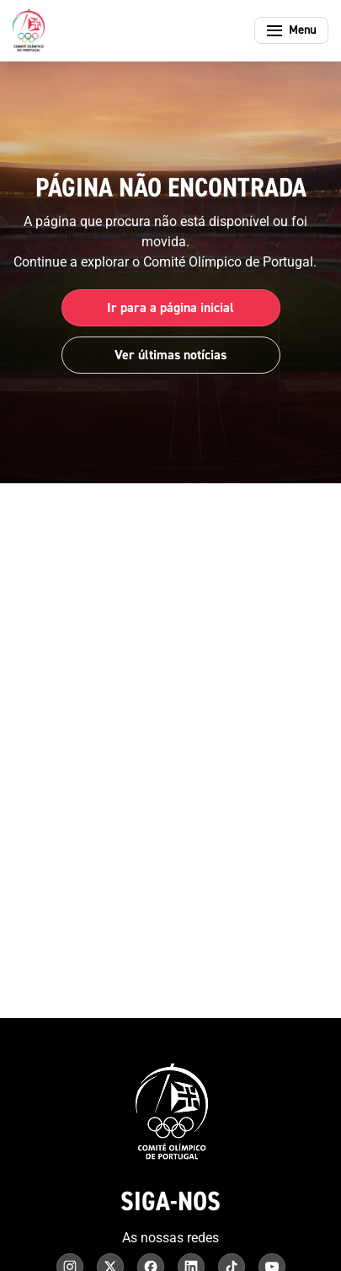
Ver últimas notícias (170, 355)
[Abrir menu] (291, 30)
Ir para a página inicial (170, 307)
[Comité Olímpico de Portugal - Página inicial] (29, 30)
